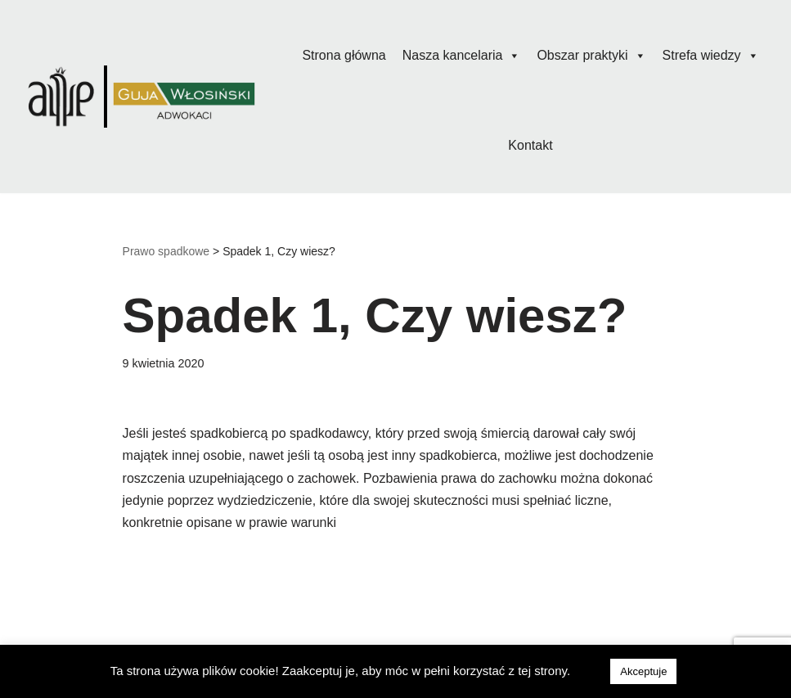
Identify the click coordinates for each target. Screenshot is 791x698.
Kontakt (530, 145)
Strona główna (343, 55)
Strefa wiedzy (711, 55)
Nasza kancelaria (461, 55)
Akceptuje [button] (643, 671)
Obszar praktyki (591, 55)
